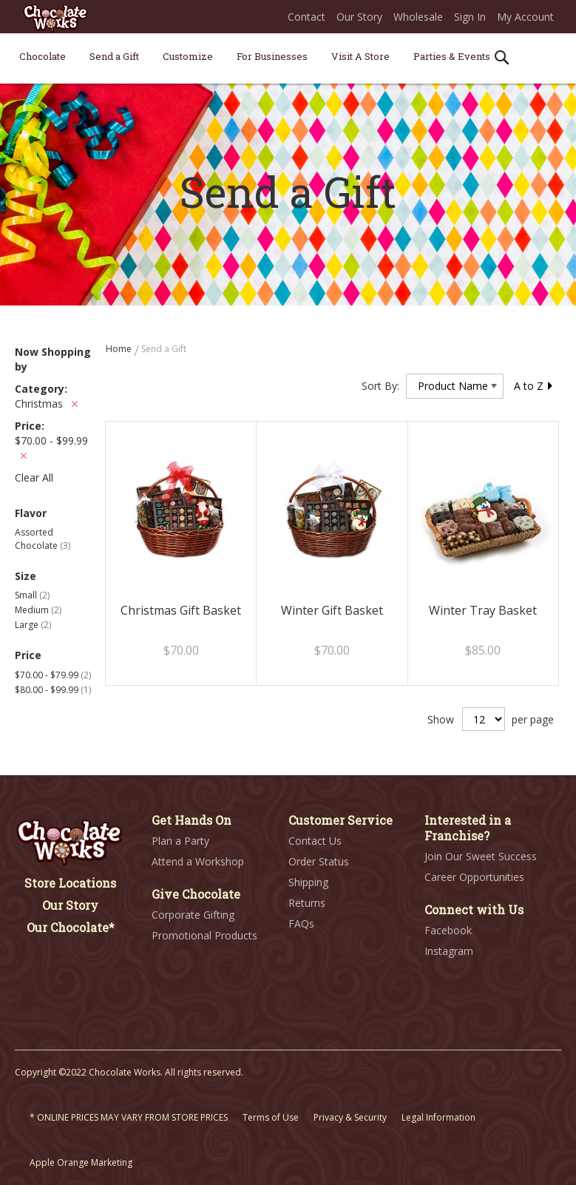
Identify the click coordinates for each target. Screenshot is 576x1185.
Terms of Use (271, 1117)
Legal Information (438, 1117)
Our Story (359, 17)
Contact (306, 17)
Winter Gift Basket (332, 610)
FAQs (301, 923)
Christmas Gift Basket (181, 610)
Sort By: (380, 386)
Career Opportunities (474, 877)
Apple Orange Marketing (81, 1162)
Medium (38, 610)
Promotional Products (204, 935)
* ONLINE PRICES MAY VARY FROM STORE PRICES (129, 1117)
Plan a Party (180, 841)
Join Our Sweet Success (480, 856)
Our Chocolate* (71, 927)
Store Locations (70, 883)
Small (32, 595)
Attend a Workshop (198, 861)
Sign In (470, 17)
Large (33, 624)
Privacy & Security (350, 1117)
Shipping (308, 882)
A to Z (534, 386)
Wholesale (418, 17)
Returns (306, 903)
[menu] (288, 58)
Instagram (448, 951)
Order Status (318, 861)
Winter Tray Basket (483, 610)
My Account (525, 17)
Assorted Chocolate (42, 538)
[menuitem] (42, 56)
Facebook (448, 930)
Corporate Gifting (193, 915)
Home (120, 348)
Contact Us (315, 841)
